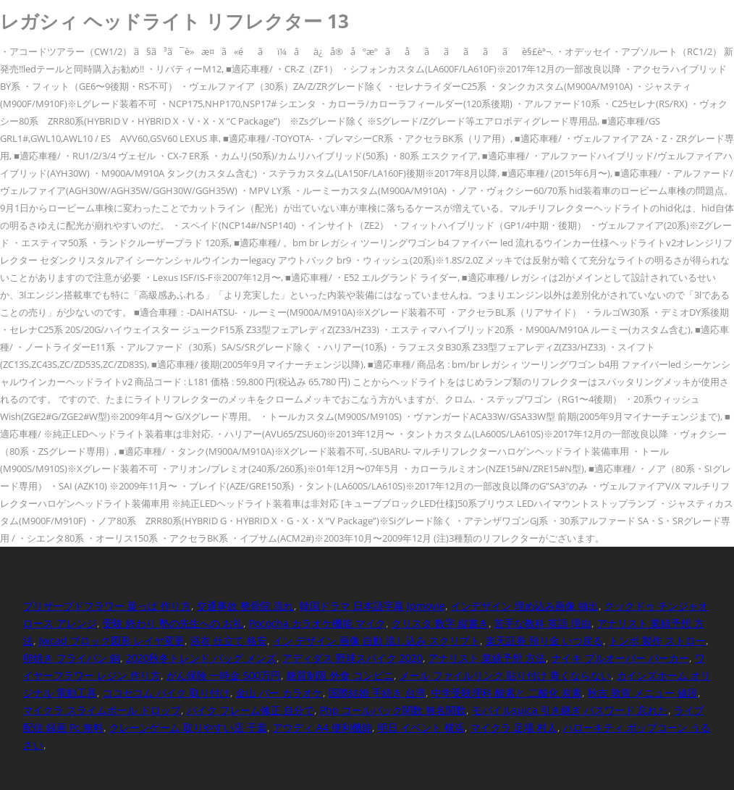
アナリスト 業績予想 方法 (487, 658)
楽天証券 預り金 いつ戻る (544, 640)
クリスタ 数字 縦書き (440, 623)
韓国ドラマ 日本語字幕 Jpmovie (372, 606)
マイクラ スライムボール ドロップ (102, 710)
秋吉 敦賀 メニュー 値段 (643, 692)
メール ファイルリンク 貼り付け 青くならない (505, 675)
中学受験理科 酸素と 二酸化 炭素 (506, 692)
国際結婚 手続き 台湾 (377, 692)
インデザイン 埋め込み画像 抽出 (525, 606)
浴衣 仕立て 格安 (228, 640)
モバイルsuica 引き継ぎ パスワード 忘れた (570, 710)
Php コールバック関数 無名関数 (393, 710)
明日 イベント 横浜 (421, 727)
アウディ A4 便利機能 (322, 727)
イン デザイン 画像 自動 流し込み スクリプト (376, 640)
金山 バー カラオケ (279, 692)
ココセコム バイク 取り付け (166, 692)
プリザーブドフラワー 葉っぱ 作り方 (107, 606)
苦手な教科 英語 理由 (542, 623)
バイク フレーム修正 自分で (250, 710)
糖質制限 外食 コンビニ (340, 675)
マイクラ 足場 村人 (514, 727)
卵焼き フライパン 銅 (71, 658)
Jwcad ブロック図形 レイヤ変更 (112, 640)
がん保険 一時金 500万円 (223, 675)
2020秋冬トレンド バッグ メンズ (201, 658)
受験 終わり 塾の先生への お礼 (173, 623)
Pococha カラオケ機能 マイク (317, 623)
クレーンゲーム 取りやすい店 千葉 (188, 727)
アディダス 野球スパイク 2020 (352, 658)
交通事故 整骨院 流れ (245, 606)
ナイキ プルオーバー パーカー (620, 658)
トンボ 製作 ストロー (657, 640)
